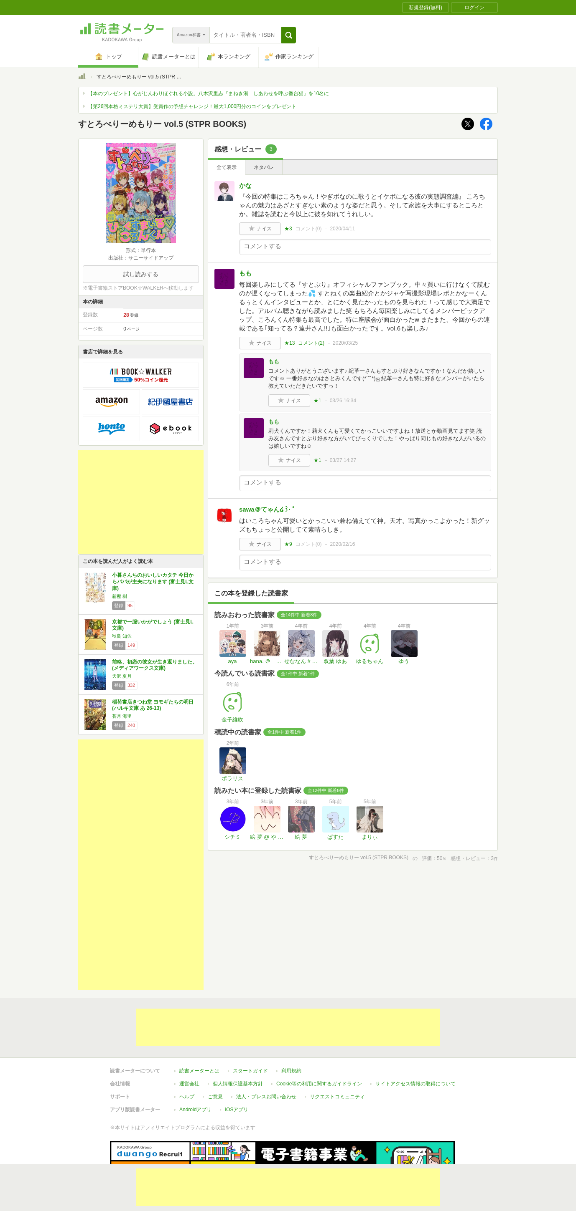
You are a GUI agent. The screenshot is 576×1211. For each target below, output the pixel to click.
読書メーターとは (199, 1032)
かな (245, 185)
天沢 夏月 (122, 676)
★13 (289, 343)
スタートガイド (250, 1032)
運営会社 (189, 1045)
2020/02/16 (342, 544)
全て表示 (227, 167)
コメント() (309, 228)
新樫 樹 (119, 596)
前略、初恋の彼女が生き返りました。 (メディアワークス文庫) (154, 665)
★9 (288, 544)
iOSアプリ (236, 1071)
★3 (288, 229)
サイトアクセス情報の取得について (415, 1045)
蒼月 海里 (122, 716)
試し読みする (140, 274)
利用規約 (291, 1032)
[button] (288, 35)
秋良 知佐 (122, 635)
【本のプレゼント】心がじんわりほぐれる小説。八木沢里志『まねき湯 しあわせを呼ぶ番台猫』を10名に (208, 93)
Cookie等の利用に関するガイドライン (319, 1045)
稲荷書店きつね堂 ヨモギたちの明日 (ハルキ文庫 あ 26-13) (153, 705)
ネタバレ (264, 167)
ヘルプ (186, 1058)
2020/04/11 (342, 228)
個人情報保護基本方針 (238, 1045)
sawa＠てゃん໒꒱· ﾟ (267, 509)
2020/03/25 (345, 343)
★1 (317, 401)
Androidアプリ (195, 1071)
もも (245, 273)
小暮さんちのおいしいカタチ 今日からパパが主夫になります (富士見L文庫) (153, 581)
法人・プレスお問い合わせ (266, 1058)
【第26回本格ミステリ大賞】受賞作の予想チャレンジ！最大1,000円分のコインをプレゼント (192, 106)
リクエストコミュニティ (337, 1058)
